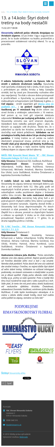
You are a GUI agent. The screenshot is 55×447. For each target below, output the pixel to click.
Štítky (4, 373)
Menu (45, 3)
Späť (9, 383)
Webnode (23, 437)
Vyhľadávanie (51, 3)
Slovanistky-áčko (17, 373)
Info (3, 12)
